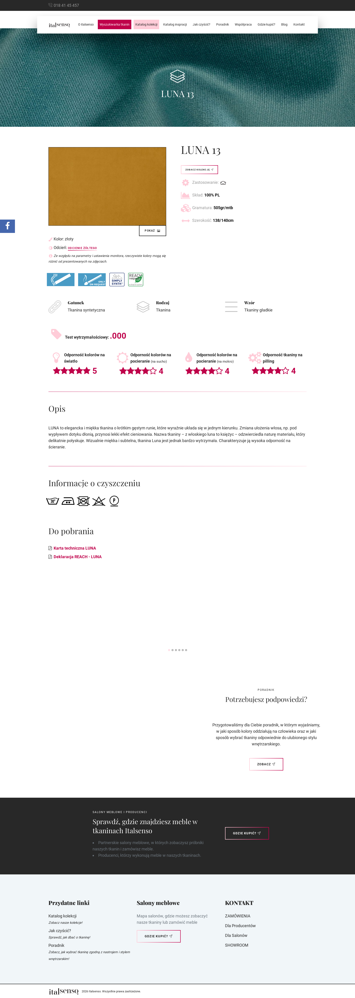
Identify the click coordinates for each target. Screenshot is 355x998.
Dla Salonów (236, 935)
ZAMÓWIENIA (237, 916)
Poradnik (222, 24)
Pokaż (153, 230)
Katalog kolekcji (146, 24)
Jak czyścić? (201, 24)
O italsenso (86, 24)
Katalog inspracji (175, 24)
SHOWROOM (236, 945)
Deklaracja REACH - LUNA (78, 556)
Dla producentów (240, 925)
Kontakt (299, 24)
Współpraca (243, 24)
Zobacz (266, 764)
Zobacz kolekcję (199, 169)
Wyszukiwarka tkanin (115, 24)
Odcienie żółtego (82, 248)
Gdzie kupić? (266, 24)
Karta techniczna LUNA (75, 548)
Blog (284, 24)
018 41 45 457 (66, 5)
